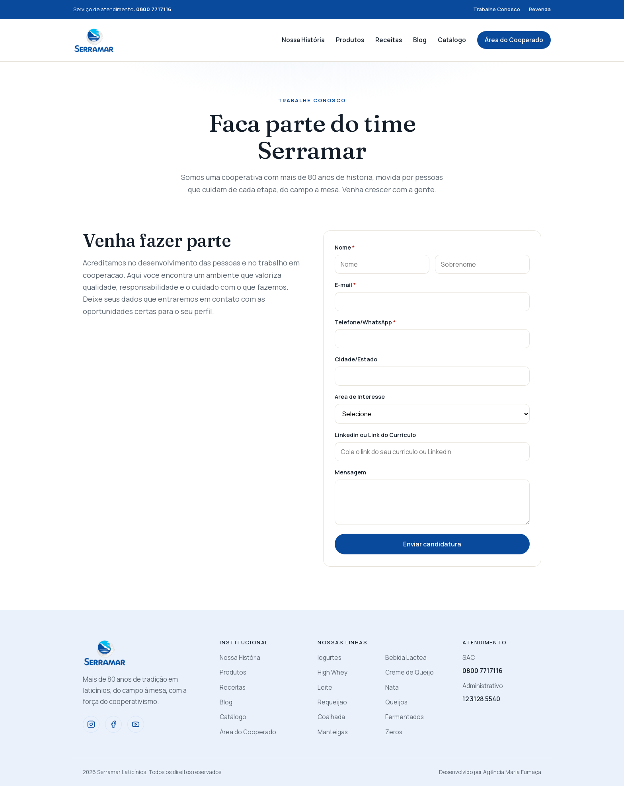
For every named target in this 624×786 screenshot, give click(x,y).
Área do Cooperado (514, 40)
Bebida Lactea (406, 657)
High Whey (332, 672)
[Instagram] (91, 724)
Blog (420, 40)
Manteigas (333, 732)
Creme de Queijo (409, 672)
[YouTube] (135, 724)
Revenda (540, 9)
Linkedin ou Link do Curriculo (375, 435)
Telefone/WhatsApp (365, 322)
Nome (345, 247)
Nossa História (303, 40)
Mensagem (350, 472)
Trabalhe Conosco (496, 9)
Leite (325, 687)
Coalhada (331, 717)
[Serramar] (94, 40)
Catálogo (452, 40)
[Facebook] (113, 724)
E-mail (345, 285)
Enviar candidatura (432, 544)
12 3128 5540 (481, 699)
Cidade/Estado (356, 359)
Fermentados (404, 717)
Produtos (350, 40)
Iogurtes (329, 657)
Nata (392, 687)
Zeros (393, 732)
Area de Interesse (360, 396)
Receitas (388, 40)
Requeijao (332, 702)
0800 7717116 (482, 671)
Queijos (396, 702)
